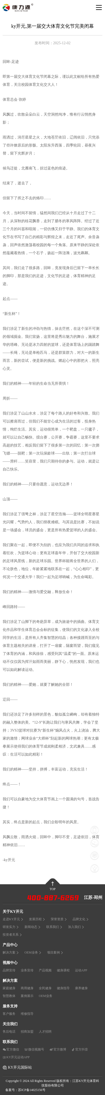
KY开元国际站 (20, 1067)
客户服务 (9, 1014)
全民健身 (45, 988)
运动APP (81, 970)
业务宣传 (27, 970)
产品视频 (45, 970)
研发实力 (11, 927)
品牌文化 (81, 919)
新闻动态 (32, 927)
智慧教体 (9, 996)
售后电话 (9, 1031)
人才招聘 (45, 1031)
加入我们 (76, 927)
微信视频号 (34, 1049)
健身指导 (63, 988)
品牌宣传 (9, 970)
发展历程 (37, 919)
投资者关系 (12, 934)
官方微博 (57, 1049)
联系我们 (54, 927)
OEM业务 (33, 952)
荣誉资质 (59, 919)
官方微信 (11, 1049)
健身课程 (63, 970)
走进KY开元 (13, 919)
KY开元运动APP (16, 1057)
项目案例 (55, 952)
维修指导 (27, 1014)
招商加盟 (27, 1031)
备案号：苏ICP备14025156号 (25, 1090)
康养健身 (81, 988)
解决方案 (11, 952)
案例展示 (27, 996)
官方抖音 (80, 1049)
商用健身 (27, 988)
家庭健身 (9, 988)
